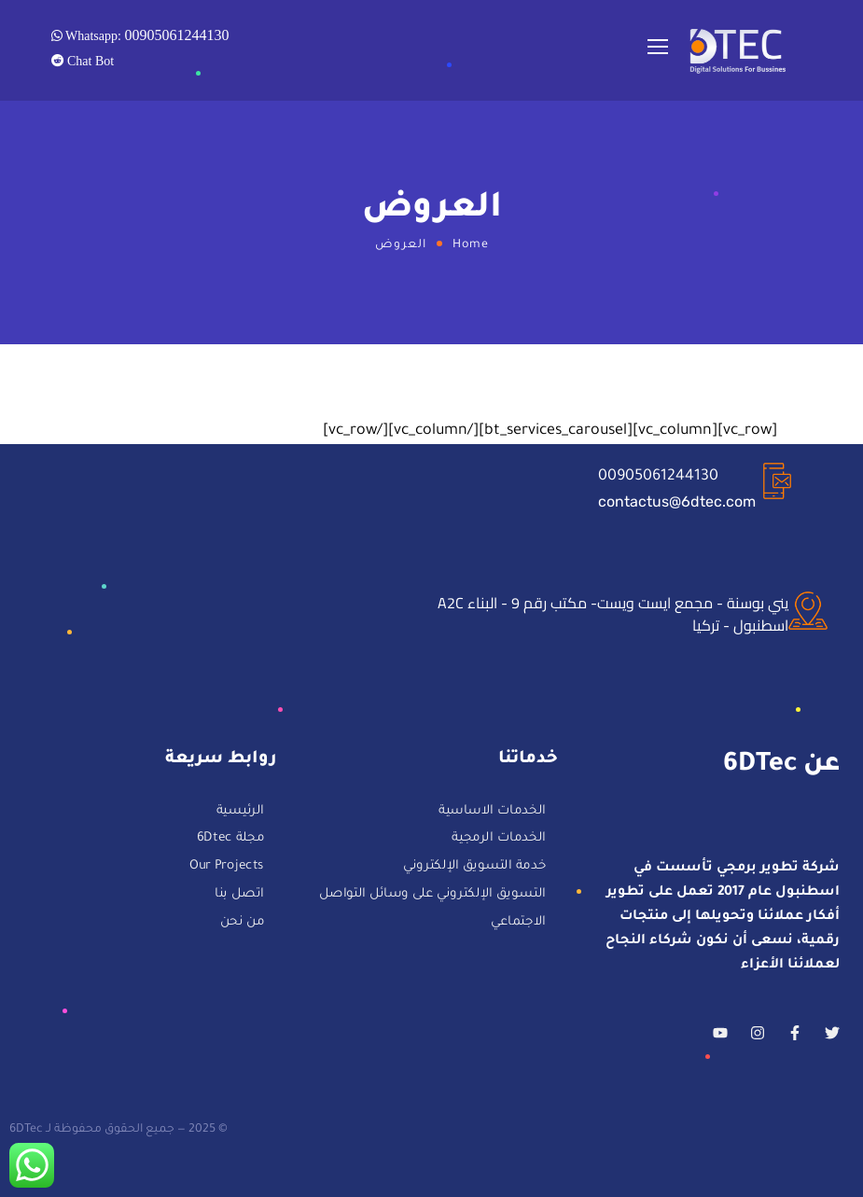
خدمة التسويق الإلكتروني (474, 867)
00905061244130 (658, 476)
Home (470, 245)
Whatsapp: (146, 34)
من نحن (242, 922)
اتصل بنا (239, 895)
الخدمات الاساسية (492, 812)
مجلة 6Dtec (230, 840)
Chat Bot (89, 60)
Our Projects (226, 867)
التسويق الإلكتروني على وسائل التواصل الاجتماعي (432, 909)
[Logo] (739, 51)
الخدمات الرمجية (499, 840)
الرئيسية (240, 812)
